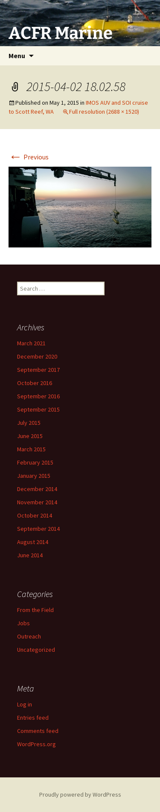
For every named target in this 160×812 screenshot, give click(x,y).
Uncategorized (36, 649)
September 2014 (38, 529)
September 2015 (38, 409)
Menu (17, 55)
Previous (29, 157)
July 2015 (29, 423)
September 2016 (38, 396)
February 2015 (35, 462)
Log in (24, 704)
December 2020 (37, 356)
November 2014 (37, 502)
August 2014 (32, 542)
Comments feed (37, 731)
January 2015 (33, 476)
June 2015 (30, 436)
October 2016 (34, 383)
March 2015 (31, 449)
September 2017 (38, 370)
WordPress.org (36, 744)
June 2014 (30, 555)
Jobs (23, 623)
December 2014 (37, 489)
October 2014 (34, 515)
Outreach (29, 636)
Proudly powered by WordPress (80, 794)
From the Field (35, 610)
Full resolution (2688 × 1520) (104, 111)
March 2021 (31, 343)
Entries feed (33, 717)
